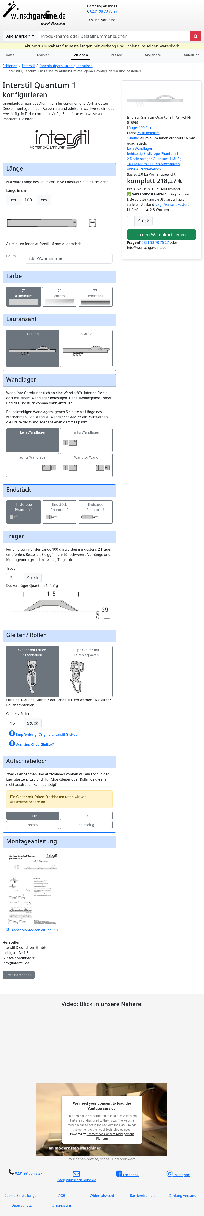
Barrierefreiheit (142, 1195)
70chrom (59, 296)
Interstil (28, 65)
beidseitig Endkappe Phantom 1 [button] (153, 153)
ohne (32, 815)
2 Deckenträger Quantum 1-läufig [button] (154, 158)
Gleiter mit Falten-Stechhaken (33, 663)
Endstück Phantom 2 (59, 510)
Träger (11, 568)
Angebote (153, 55)
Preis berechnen (18, 974)
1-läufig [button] (133, 138)
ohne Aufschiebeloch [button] (144, 169)
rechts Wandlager (32, 462)
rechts (33, 824)
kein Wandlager (32, 437)
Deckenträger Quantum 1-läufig (59, 595)
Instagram (178, 1173)
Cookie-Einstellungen (21, 1195)
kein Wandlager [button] (139, 148)
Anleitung (191, 55)
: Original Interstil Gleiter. (43, 733)
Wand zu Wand (86, 462)
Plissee (116, 55)
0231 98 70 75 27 (103, 11)
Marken (43, 55)
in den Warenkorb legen (161, 234)
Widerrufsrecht (102, 1195)
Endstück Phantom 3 (95, 510)
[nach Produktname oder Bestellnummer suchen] (114, 36)
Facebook (127, 1173)
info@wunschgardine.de (76, 1176)
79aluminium (23, 296)
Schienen (10, 65)
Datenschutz (21, 1205)
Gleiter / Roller (18, 713)
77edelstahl (95, 296)
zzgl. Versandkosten (172, 204)
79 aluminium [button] (148, 132)
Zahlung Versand (182, 1195)
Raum (11, 255)
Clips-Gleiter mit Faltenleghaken (86, 663)
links (86, 815)
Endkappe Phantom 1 (23, 510)
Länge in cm (16, 190)
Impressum (61, 1205)
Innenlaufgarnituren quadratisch (66, 65)
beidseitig (86, 824)
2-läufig (86, 342)
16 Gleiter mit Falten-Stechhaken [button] (153, 164)
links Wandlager (86, 437)
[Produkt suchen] (195, 36)
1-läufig (32, 342)
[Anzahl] (130, 221)
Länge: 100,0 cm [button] (140, 127)
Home (9, 55)
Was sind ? (31, 743)
